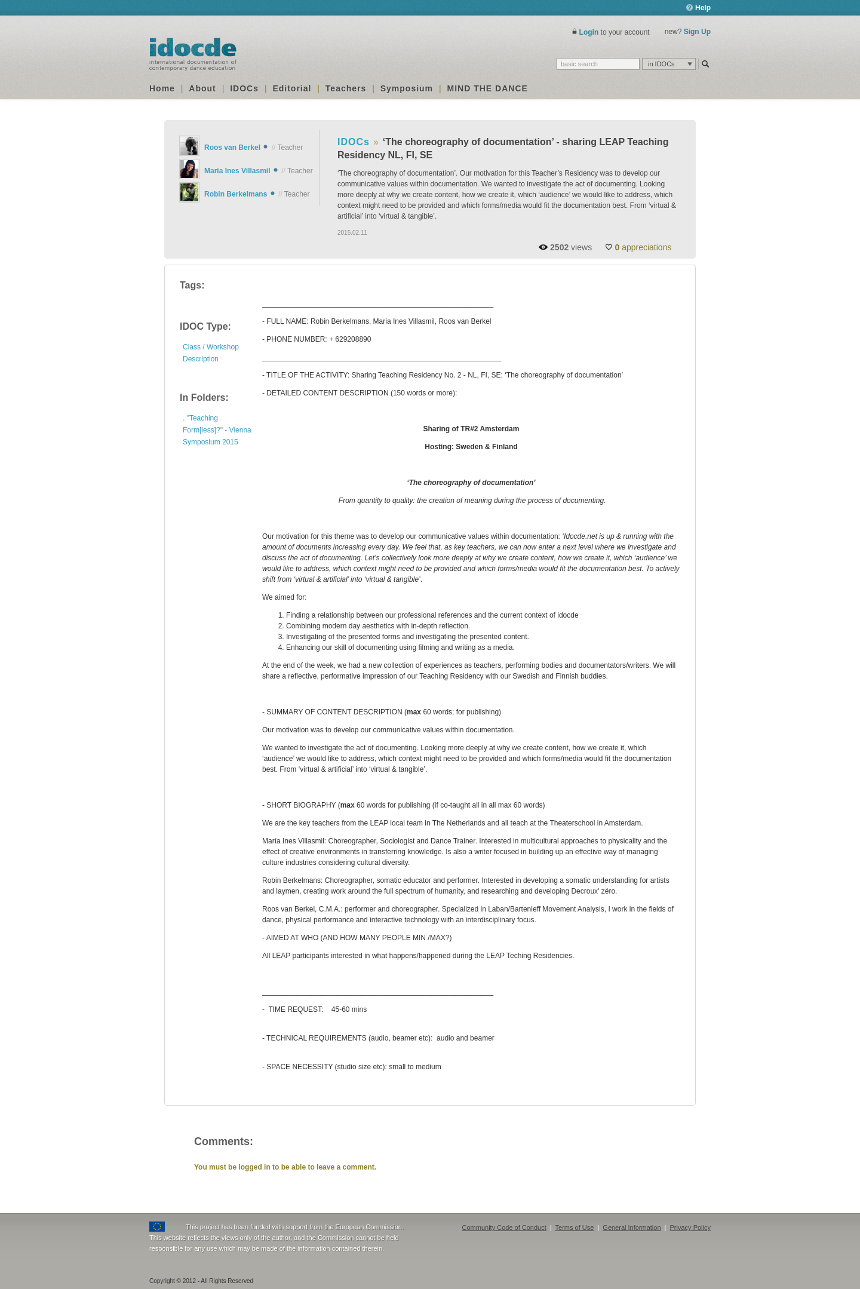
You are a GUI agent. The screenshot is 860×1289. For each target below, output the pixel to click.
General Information (632, 1227)
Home (162, 88)
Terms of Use (574, 1227)
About (202, 88)
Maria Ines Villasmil (237, 171)
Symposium (406, 88)
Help (698, 8)
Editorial (291, 88)
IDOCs (244, 88)
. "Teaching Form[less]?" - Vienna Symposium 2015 (217, 430)
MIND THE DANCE (487, 88)
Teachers (345, 88)
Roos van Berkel (232, 147)
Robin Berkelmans (235, 194)
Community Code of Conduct (504, 1227)
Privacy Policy (690, 1227)
